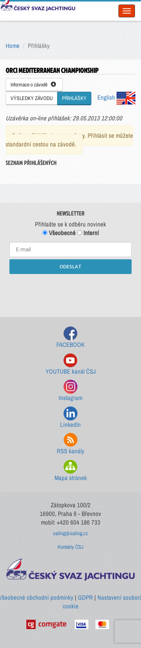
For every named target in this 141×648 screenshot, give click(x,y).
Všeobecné (59, 233)
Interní (88, 233)
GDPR (85, 597)
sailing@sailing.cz (70, 533)
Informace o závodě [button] (33, 84)
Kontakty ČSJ (70, 546)
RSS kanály (70, 444)
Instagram (70, 391)
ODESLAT (70, 266)
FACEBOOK (70, 337)
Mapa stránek (71, 471)
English (116, 97)
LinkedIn (70, 417)
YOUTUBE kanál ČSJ (70, 364)
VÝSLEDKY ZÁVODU (32, 98)
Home (13, 46)
